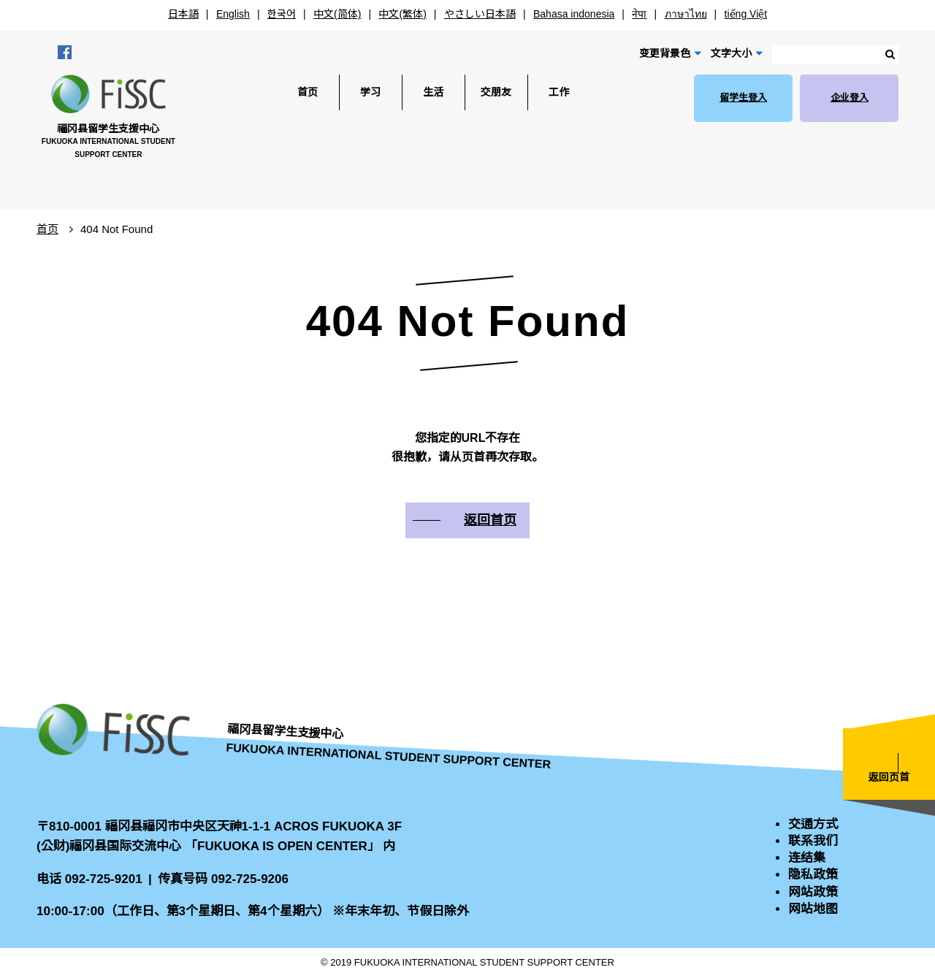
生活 (433, 92)
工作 (559, 92)
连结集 (806, 858)
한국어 (281, 14)
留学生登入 (743, 97)
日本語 (183, 14)
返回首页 (490, 520)
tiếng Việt (746, 14)
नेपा (639, 14)
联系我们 (813, 841)
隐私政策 (813, 875)
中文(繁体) (402, 14)
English (233, 14)
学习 (370, 92)
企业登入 (850, 97)
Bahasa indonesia (573, 14)
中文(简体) (337, 14)
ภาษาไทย (686, 14)
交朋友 (496, 92)
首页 (307, 92)
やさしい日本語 (480, 14)
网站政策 (813, 892)
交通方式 (813, 824)
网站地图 (813, 909)
